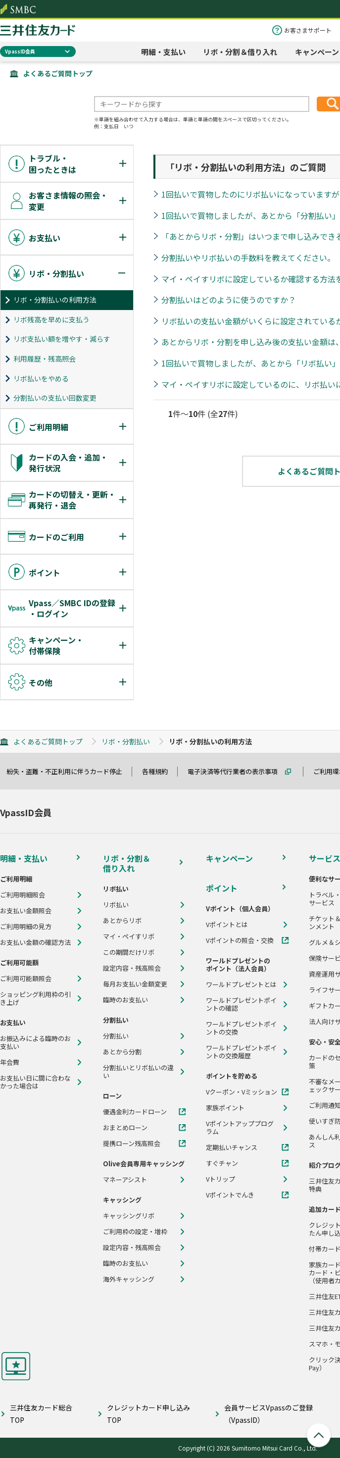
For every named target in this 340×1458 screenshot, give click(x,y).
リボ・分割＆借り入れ (240, 52)
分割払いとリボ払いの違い (138, 1072)
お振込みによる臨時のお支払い (35, 1042)
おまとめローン (125, 1128)
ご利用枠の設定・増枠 (135, 1232)
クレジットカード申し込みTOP (148, 1414)
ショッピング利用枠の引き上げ (35, 998)
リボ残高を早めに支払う (51, 319)
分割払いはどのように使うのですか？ (228, 300)
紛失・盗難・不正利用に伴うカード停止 (68, 771)
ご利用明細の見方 (25, 927)
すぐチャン (222, 1163)
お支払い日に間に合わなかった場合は (35, 1082)
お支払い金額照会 (25, 911)
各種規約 (159, 771)
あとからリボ (122, 921)
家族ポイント (225, 1108)
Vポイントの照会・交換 (240, 940)
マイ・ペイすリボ (128, 936)
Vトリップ (220, 1179)
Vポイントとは (227, 925)
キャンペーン (317, 52)
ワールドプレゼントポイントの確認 (241, 1004)
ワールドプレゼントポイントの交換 (241, 1028)
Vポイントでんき (230, 1195)
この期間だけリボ (128, 952)
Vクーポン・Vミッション (241, 1092)
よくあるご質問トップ (58, 73)
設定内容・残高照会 (132, 968)
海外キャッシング (128, 1279)
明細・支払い (163, 52)
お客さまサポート (308, 30)
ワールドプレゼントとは (241, 985)
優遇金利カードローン (135, 1112)
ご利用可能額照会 (25, 979)
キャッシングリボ (128, 1216)
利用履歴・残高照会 (44, 359)
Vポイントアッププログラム (240, 1128)
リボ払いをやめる (41, 378)
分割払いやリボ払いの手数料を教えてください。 (248, 257)
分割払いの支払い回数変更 (55, 398)
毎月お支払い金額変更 (135, 984)
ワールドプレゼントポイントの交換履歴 (241, 1052)
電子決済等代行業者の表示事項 (237, 771)
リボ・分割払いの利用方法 (55, 300)
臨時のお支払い (125, 1000)
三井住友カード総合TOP (41, 1414)
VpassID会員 (20, 51)
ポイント (222, 888)
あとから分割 (122, 1052)
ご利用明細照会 (22, 895)
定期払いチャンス (231, 1147)
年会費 (9, 1062)
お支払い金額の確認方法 (35, 942)
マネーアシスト (125, 1180)
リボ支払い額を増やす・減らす (61, 339)
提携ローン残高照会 (131, 1143)
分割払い (116, 1036)
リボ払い (116, 905)
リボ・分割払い (125, 741)
